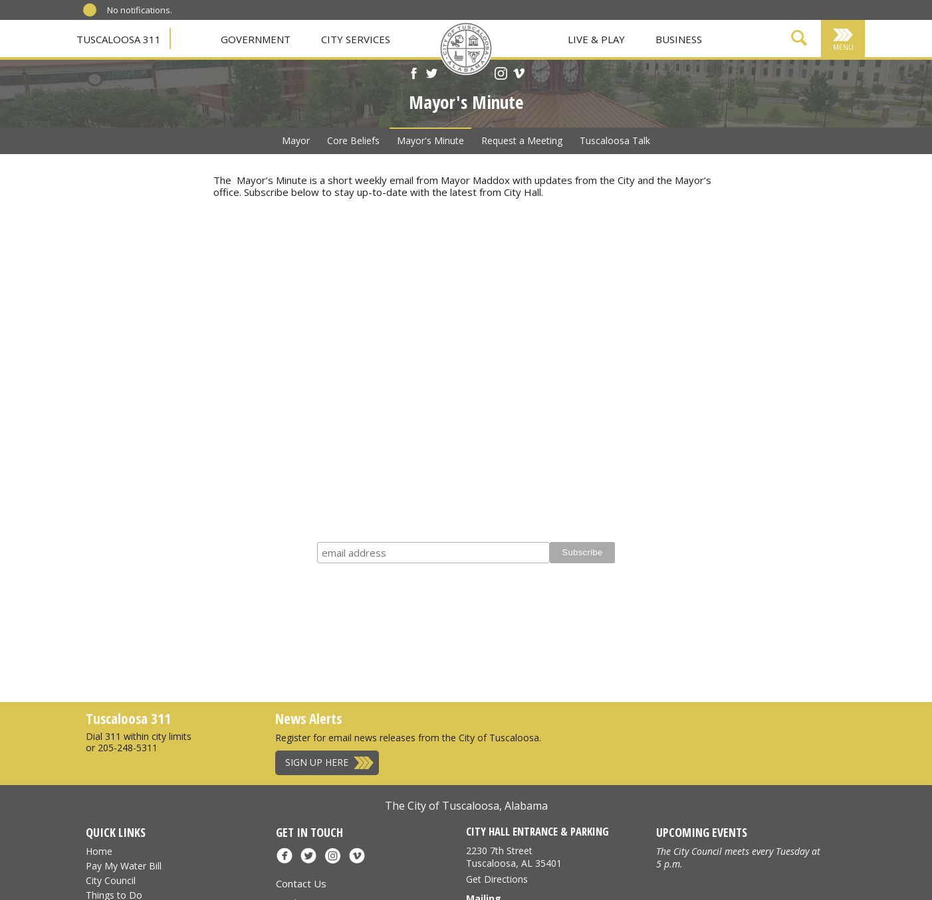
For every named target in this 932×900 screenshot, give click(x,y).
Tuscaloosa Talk (615, 140)
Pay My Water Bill (124, 865)
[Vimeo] (519, 75)
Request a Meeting (521, 140)
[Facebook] (414, 75)
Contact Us (301, 883)
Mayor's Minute (430, 140)
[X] (431, 75)
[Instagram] (501, 75)
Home (99, 851)
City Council (111, 880)
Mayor (296, 140)
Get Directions (497, 879)
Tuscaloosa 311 (118, 39)
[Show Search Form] (799, 40)
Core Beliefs (353, 140)
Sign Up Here (316, 762)
